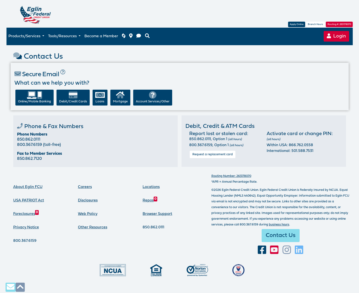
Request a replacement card (212, 154)
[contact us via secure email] (11, 287)
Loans (100, 97)
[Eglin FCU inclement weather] (123, 36)
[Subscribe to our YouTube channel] (274, 250)
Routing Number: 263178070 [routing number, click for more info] (231, 176)
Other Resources (92, 227)
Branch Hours (315, 24)
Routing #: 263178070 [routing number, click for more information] (339, 24)
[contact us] (138, 36)
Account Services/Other (153, 97)
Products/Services (24, 36)
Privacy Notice (26, 227)
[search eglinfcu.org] (147, 36)
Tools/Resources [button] (63, 36)
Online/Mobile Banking (34, 97)
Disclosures (88, 200)
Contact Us (281, 235)
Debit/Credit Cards (73, 97)
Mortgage (120, 97)
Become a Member (101, 36)
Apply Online (296, 24)
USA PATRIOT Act (28, 200)
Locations (151, 187)
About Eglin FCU (28, 187)
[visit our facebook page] (262, 250)
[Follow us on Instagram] (286, 250)
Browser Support (157, 214)
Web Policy (87, 214)
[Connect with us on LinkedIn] (299, 250)
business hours (279, 224)
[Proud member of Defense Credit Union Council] (238, 270)
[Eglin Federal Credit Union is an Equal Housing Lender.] (156, 270)
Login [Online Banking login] (336, 36)
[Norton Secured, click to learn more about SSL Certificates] (197, 270)
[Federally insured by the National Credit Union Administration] (112, 270)
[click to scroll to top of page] (20, 287)
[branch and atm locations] (130, 36)
